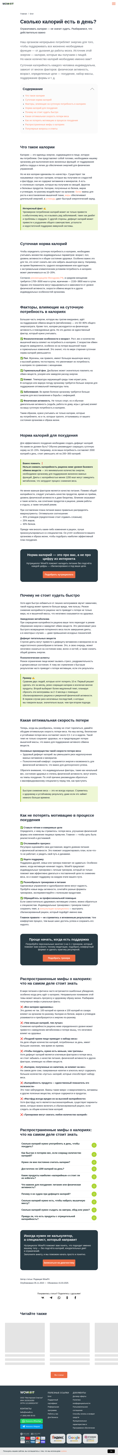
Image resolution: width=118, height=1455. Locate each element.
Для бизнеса (53, 1417)
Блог (32, 14)
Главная (23, 14)
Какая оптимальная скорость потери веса (47, 116)
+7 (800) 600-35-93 (27, 1416)
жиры (68, 195)
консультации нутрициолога (54, 908)
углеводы (51, 198)
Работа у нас (53, 1414)
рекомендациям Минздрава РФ (47, 278)
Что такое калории (35, 95)
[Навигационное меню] (113, 4)
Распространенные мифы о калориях (44, 124)
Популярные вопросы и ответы (41, 128)
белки (78, 191)
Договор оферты (79, 1396)
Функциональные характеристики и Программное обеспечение (84, 1424)
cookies (64, 1451)
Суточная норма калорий (38, 100)
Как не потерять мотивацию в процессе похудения (51, 120)
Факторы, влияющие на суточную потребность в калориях (55, 104)
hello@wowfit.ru (26, 1412)
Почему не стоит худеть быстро (41, 112)
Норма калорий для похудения (41, 108)
